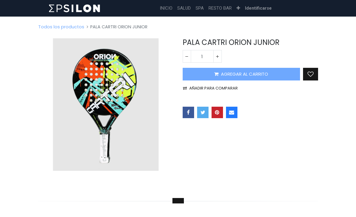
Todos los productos (61, 27)
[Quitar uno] (187, 56)
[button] (238, 8)
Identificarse (258, 8)
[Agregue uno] (217, 56)
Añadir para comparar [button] (210, 88)
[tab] (178, 200)
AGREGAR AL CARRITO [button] (241, 74)
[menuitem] (166, 8)
